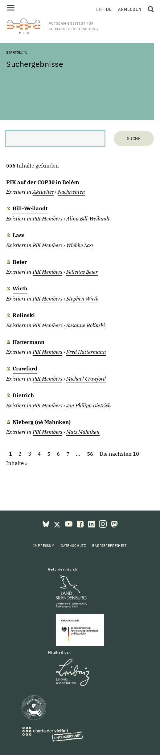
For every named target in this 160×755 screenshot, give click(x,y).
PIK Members (47, 218)
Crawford (25, 368)
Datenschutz (73, 545)
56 (90, 454)
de (109, 9)
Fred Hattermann (86, 352)
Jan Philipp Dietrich (88, 405)
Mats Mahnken (83, 432)
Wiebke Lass (79, 245)
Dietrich (23, 395)
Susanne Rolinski (85, 325)
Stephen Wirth (82, 298)
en (99, 9)
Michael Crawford (86, 378)
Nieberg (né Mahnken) (42, 422)
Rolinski (24, 315)
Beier (20, 262)
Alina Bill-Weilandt (88, 218)
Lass (19, 235)
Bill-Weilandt (30, 208)
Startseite (16, 52)
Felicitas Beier (82, 271)
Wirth (20, 288)
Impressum (44, 545)
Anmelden (130, 9)
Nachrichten (71, 191)
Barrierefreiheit (109, 545)
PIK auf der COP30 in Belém (42, 182)
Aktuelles (43, 191)
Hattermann (28, 342)
